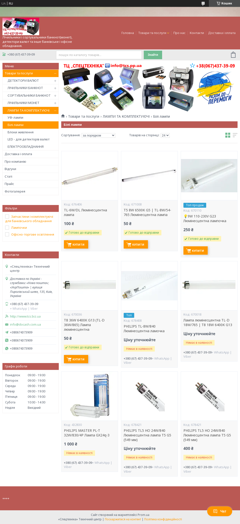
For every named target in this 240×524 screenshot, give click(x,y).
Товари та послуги (152, 33)
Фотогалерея (15, 191)
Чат (219, 511)
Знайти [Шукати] (153, 55)
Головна (127, 33)
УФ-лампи (15, 117)
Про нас (179, 33)
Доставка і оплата (222, 33)
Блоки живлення (21, 132)
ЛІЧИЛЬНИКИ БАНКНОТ (25, 88)
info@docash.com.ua (25, 324)
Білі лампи (16, 125)
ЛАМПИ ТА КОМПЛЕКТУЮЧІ (28, 110)
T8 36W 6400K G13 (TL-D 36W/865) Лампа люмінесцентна (84, 325)
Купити (78, 244)
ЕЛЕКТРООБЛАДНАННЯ (26, 146)
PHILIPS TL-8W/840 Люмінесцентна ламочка (144, 328)
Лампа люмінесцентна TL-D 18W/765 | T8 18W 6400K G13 (207, 322)
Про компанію (15, 161)
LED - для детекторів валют (28, 139)
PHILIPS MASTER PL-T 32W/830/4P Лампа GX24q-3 (86, 432)
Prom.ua (143, 515)
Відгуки (10, 169)
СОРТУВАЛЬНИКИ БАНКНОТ (29, 95)
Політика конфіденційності (163, 519)
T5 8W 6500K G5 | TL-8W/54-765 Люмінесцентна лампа (147, 212)
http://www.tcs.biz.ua (25, 316)
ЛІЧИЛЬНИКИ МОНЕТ (23, 103)
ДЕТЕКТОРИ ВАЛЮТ (23, 80)
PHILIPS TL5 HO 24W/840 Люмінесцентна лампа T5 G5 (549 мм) (147, 435)
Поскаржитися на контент (123, 519)
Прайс (9, 184)
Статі (8, 176)
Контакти (197, 33)
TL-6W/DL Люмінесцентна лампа (85, 212)
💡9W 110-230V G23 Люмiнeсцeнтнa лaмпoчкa (204, 218)
